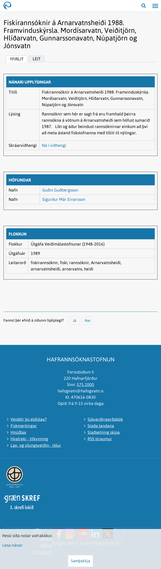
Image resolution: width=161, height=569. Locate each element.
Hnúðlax (18, 432)
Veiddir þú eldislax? (28, 419)
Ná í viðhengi (54, 145)
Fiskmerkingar (23, 425)
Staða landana (101, 425)
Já (74, 320)
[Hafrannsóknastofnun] (9, 6)
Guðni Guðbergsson (60, 190)
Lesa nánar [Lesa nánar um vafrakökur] (12, 545)
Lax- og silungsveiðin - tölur (35, 445)
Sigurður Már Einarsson (63, 199)
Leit (37, 58)
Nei (88, 320)
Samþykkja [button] (80, 561)
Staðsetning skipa (104, 432)
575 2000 (85, 384)
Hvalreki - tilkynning (29, 438)
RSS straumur (100, 438)
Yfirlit (17, 59)
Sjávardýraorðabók (105, 419)
